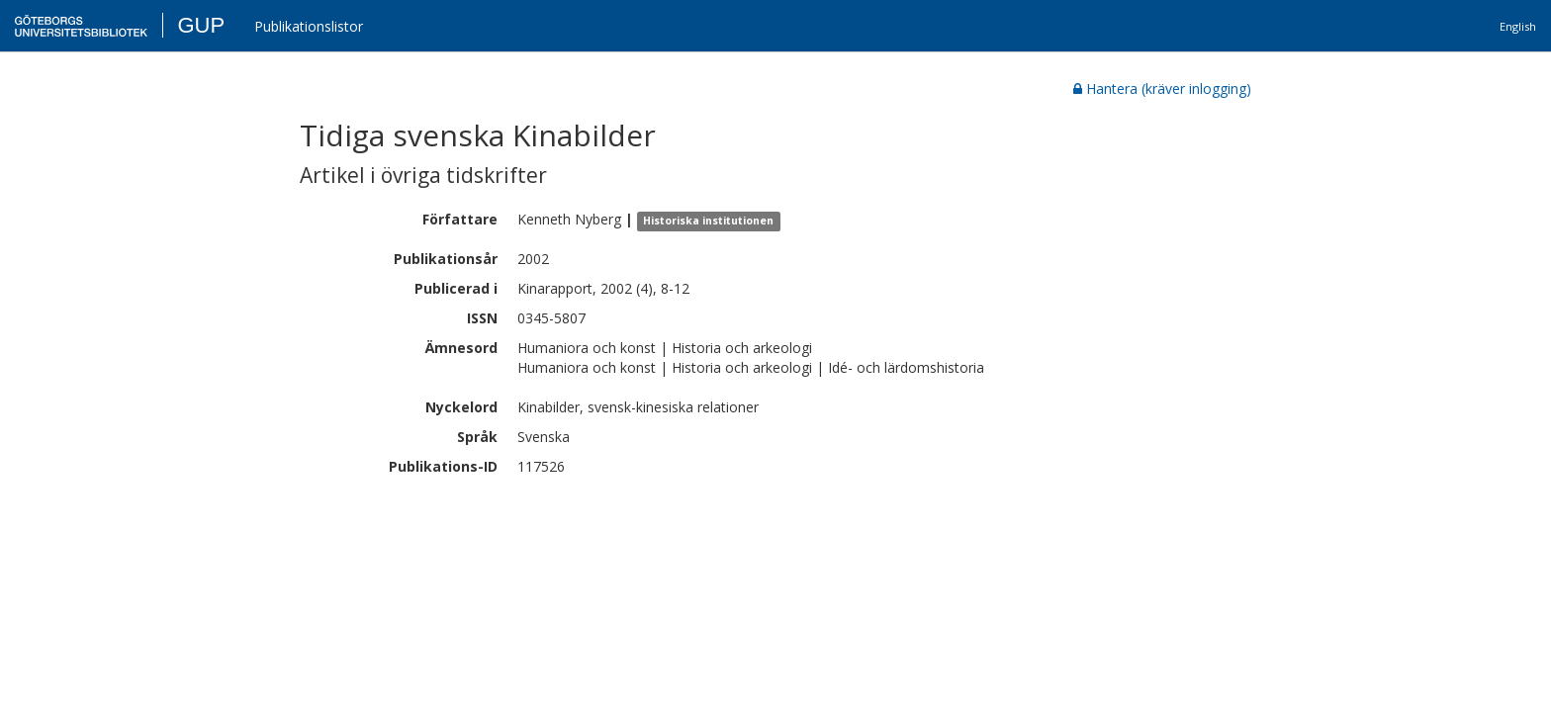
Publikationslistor (308, 26)
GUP (201, 25)
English (1518, 26)
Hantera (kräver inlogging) (1162, 88)
